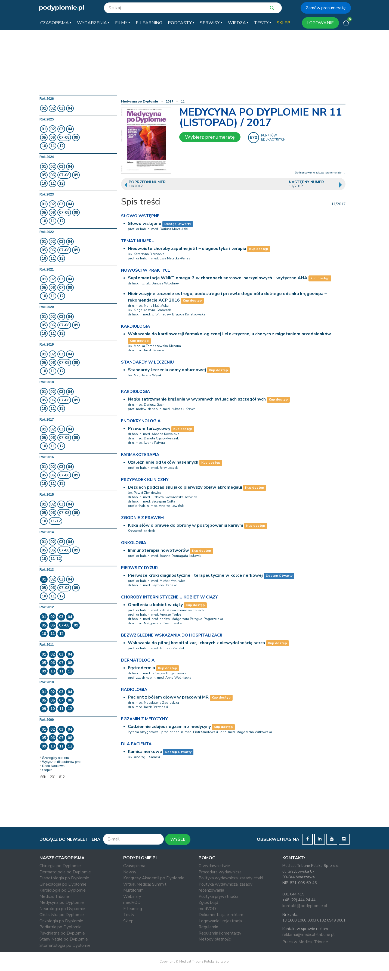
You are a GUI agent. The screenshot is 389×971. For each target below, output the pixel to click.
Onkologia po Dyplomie (61, 921)
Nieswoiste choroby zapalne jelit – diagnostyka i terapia (187, 249)
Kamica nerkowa (145, 752)
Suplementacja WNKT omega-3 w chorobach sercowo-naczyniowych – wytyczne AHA (217, 278)
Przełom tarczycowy (149, 429)
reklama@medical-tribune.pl (308, 934)
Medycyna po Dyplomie (139, 101)
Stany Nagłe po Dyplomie (63, 939)
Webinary (132, 896)
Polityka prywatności (218, 896)
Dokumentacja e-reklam (221, 914)
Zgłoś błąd (208, 902)
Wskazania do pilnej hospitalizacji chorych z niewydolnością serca (196, 643)
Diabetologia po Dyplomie (64, 878)
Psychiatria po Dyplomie (62, 933)
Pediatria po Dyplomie (60, 927)
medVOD (132, 902)
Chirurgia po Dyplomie (60, 865)
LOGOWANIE (320, 23)
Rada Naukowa (53, 766)
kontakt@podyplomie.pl (304, 905)
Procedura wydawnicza (220, 872)
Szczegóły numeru (55, 758)
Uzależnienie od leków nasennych (163, 462)
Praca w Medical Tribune (305, 942)
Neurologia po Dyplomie (62, 908)
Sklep (128, 921)
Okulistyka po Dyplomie (61, 914)
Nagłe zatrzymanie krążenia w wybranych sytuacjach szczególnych (197, 399)
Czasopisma (134, 865)
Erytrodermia (141, 668)
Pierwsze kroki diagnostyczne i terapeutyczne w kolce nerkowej (195, 575)
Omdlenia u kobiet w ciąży (155, 605)
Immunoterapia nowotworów (158, 550)
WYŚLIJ (177, 839)
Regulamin (208, 927)
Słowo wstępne (144, 224)
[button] (55, 22)
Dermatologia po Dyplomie (65, 872)
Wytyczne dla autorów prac (61, 762)
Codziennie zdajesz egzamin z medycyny (169, 727)
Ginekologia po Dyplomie (63, 884)
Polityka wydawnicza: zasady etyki (231, 878)
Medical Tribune (54, 896)
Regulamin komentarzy (220, 933)
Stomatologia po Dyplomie (65, 945)
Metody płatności (215, 939)
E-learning (132, 908)
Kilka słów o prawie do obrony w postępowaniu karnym (185, 525)
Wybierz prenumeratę (210, 137)
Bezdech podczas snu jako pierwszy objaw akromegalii (185, 487)
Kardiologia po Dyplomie (62, 890)
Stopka (47, 770)
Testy (128, 914)
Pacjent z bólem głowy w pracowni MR (168, 697)
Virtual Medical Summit (144, 884)
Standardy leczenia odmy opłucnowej (167, 370)
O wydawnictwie (214, 865)
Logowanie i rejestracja (220, 921)
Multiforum (133, 890)
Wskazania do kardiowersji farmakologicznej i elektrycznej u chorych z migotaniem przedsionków (229, 334)
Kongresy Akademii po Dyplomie (153, 878)
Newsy (129, 872)
